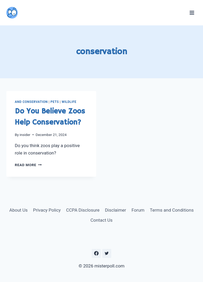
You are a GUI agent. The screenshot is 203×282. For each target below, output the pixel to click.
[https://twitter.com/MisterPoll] (106, 253)
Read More (28, 165)
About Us (18, 210)
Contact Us (101, 220)
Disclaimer (115, 210)
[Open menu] (192, 12)
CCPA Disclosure (83, 210)
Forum (137, 210)
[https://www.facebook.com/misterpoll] (96, 253)
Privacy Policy (47, 210)
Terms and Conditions (172, 210)
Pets (54, 102)
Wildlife (69, 102)
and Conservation (31, 102)
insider (25, 135)
